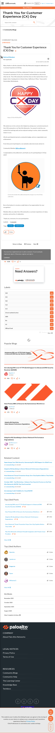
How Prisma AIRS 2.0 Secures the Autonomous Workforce (24, 403)
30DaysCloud (9, 328)
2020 (6, 316)
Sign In (43, 3)
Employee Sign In (49, 3)
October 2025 (8, 602)
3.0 (6, 324)
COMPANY (8, 633)
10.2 (6, 301)
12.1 (6, 309)
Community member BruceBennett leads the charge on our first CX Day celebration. (25, 195)
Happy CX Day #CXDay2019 (14, 117)
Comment (7, 257)
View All (6, 540)
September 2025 (9, 606)
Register (37, 3)
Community (13, 222)
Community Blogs (10, 30)
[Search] (19, 22)
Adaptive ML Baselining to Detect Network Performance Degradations (26, 469)
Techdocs (7, 689)
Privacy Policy (30, 721)
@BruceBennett (21, 148)
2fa (6, 320)
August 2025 (8, 611)
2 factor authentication (11, 312)
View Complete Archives (12, 615)
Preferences (50, 726)
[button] (50, 712)
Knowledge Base (10, 685)
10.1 (6, 297)
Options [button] (48, 59)
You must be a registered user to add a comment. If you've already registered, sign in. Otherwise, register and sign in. (23, 253)
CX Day (10, 225)
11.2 (6, 305)
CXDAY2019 (19, 225)
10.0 (6, 293)
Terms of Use (8, 657)
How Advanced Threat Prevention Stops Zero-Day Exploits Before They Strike (28, 475)
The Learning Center (11, 681)
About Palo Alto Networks (14, 637)
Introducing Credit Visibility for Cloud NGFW (18, 491)
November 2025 (9, 598)
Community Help (10, 677)
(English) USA (29, 3)
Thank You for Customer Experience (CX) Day (24, 49)
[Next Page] (50, 333)
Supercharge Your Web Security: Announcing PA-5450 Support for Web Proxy (28, 462)
